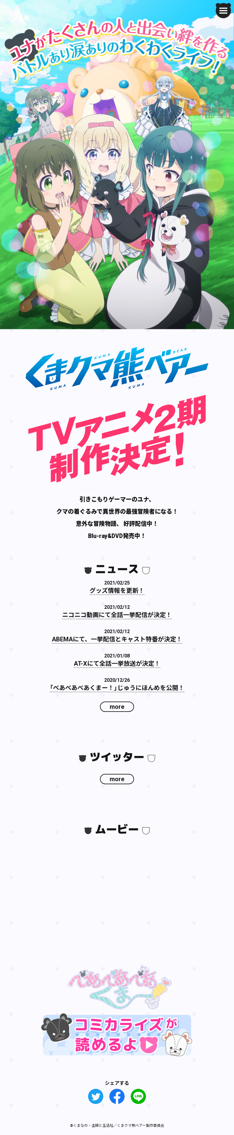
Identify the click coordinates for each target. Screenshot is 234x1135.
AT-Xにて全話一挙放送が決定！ (117, 663)
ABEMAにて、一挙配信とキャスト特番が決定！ (117, 638)
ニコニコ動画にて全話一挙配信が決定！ (117, 614)
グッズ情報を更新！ (117, 590)
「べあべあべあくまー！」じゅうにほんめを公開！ (117, 687)
